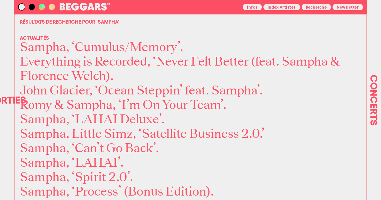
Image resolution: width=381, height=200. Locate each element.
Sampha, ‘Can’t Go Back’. (89, 148)
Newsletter (348, 6)
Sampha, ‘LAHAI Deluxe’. (92, 119)
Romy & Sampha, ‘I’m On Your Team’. (123, 105)
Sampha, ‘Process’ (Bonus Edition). (117, 191)
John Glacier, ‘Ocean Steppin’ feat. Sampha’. (141, 90)
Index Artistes (282, 6)
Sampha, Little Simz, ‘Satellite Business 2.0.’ (142, 134)
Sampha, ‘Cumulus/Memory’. (101, 47)
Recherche (316, 6)
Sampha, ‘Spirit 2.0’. (76, 177)
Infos (252, 6)
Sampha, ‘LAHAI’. (72, 162)
